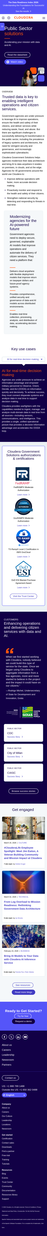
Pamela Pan (19, 972)
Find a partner (8, 1151)
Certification (7, 1139)
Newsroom (8, 1059)
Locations (6, 1124)
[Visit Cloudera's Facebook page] (4, 1036)
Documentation (8, 1190)
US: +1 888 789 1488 (13, 1086)
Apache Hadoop (6, 1219)
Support (5, 1199)
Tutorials (6, 1164)
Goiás (20, 698)
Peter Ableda (29, 972)
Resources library (9, 1195)
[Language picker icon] (8, 18)
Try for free (22, 1016)
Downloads (7, 1147)
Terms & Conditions (30, 1207)
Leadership (8, 1054)
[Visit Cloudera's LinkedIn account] (18, 1036)
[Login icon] (3, 18)
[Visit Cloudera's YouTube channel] (25, 1036)
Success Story (14, 737)
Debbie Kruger (20, 864)
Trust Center (7, 1182)
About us (7, 1045)
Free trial (6, 1155)
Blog (4, 1174)
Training (5, 1160)
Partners (6, 1064)
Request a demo (23, 1021)
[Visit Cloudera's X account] (11, 1036)
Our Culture (7, 1116)
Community (7, 1186)
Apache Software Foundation (13, 1223)
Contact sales (8, 1143)
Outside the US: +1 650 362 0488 (19, 1089)
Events (5, 1178)
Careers (6, 1050)
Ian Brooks (19, 918)
